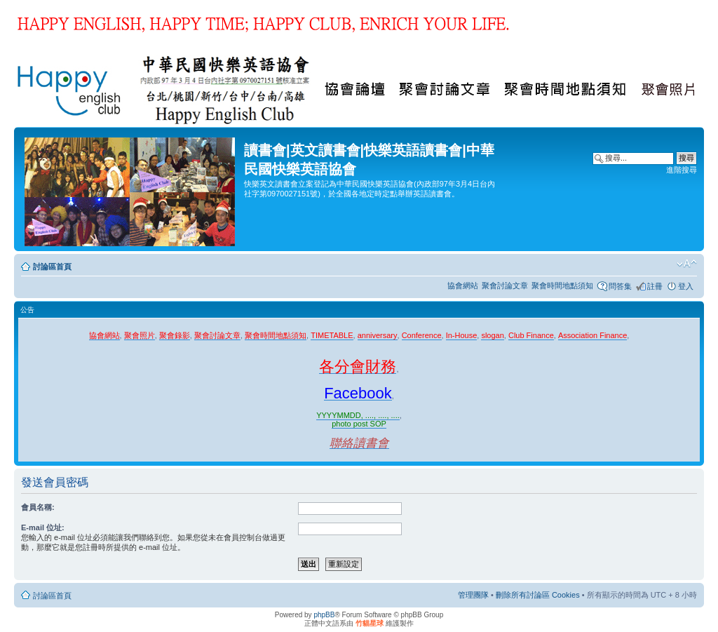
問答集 (620, 286)
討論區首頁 (52, 266)
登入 (685, 286)
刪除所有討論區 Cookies (538, 595)
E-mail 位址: (43, 527)
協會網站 (462, 285)
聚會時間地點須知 (562, 285)
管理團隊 (473, 595)
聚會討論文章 (505, 285)
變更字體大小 (687, 263)
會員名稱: (38, 507)
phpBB (323, 615)
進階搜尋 (681, 170)
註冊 (655, 286)
